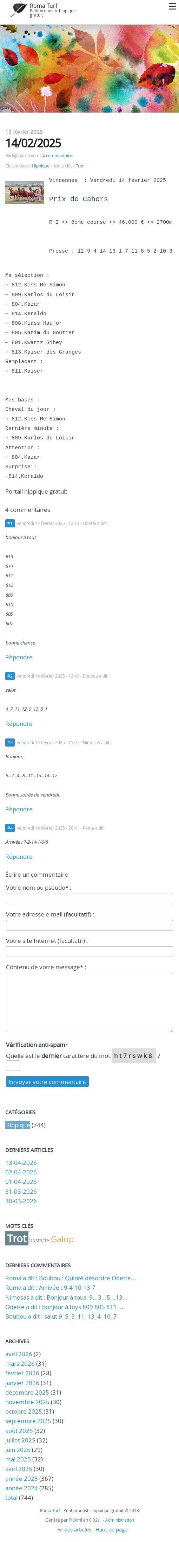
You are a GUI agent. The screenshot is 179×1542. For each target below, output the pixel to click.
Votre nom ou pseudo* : (39, 887)
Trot (80, 166)
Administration (119, 1520)
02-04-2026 (21, 1172)
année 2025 (21, 1478)
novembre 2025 (27, 1402)
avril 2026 (18, 1354)
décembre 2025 (27, 1392)
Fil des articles (74, 1529)
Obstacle (38, 1240)
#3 (10, 742)
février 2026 (22, 1373)
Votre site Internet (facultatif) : (47, 941)
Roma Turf (43, 5)
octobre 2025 (23, 1411)
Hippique (40, 166)
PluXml (75, 1520)
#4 (10, 828)
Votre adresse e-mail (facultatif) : (50, 914)
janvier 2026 (22, 1383)
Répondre (19, 657)
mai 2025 (18, 1459)
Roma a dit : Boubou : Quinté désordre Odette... (70, 1278)
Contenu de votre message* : (46, 967)
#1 (10, 523)
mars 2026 (20, 1363)
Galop (62, 1239)
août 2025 (19, 1431)
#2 (10, 676)
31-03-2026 (21, 1191)
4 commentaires (58, 155)
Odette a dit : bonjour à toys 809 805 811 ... (64, 1307)
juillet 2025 (20, 1440)
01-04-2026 (21, 1182)
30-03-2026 (21, 1201)
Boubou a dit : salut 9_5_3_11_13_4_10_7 (61, 1316)
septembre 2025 (28, 1421)
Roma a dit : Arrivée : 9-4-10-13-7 (50, 1287)
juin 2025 (18, 1450)
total (12, 1497)
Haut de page (111, 1529)
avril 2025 (18, 1469)
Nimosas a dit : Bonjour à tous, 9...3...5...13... (66, 1297)
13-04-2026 (21, 1163)
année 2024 (21, 1488)
